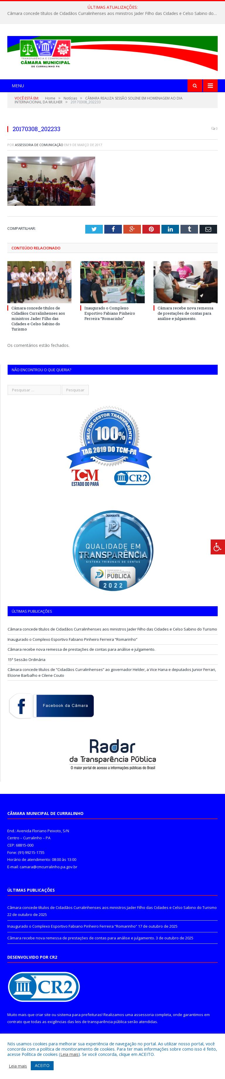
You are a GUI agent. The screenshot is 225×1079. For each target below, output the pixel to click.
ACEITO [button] (42, 1065)
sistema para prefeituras (79, 1014)
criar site (43, 1014)
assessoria (144, 1014)
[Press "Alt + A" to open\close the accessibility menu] (218, 547)
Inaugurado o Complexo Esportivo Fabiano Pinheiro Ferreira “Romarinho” (109, 313)
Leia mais (69, 1054)
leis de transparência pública (101, 1021)
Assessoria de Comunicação (39, 145)
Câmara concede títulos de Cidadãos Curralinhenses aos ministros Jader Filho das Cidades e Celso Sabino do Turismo (114, 13)
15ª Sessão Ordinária (26, 659)
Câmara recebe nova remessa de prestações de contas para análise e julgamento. (185, 313)
